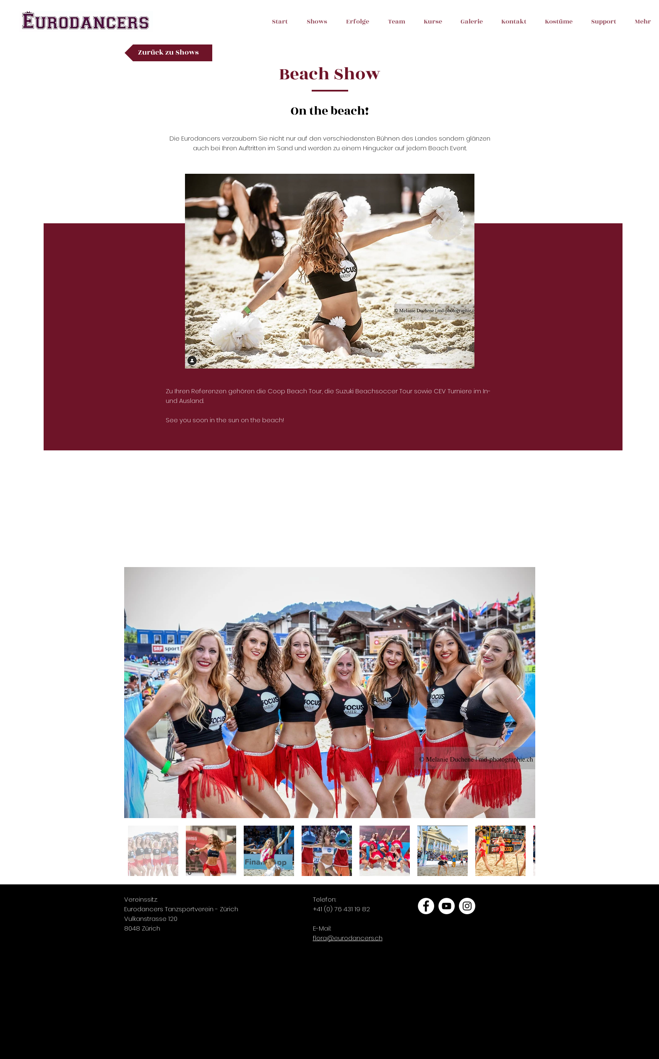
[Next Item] (521, 693)
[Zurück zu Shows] (168, 52)
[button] (467, 34)
